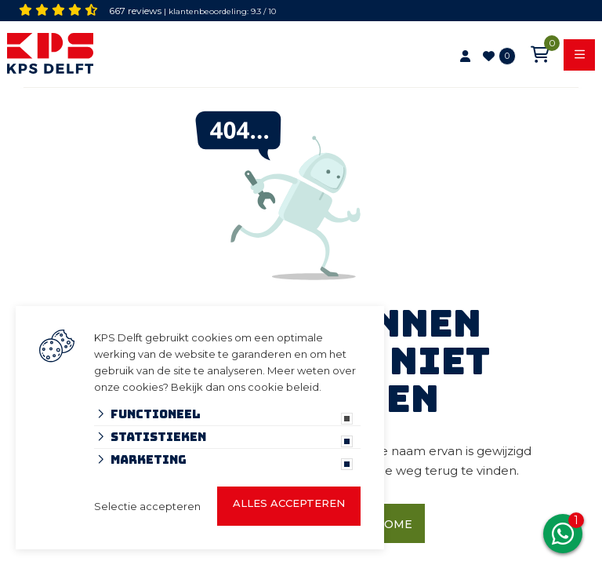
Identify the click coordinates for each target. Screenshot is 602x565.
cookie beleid (283, 387)
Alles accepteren (289, 503)
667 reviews (135, 10)
